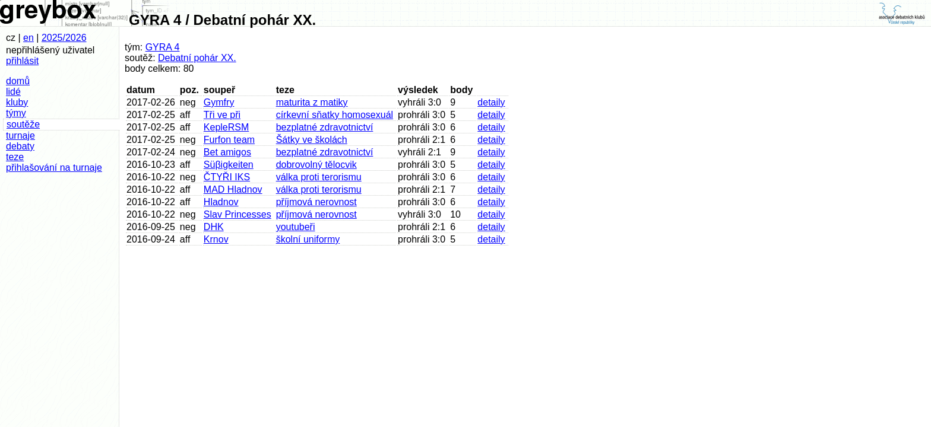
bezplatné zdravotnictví (324, 127)
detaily (491, 102)
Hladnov (221, 202)
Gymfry (219, 102)
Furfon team (229, 140)
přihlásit (22, 61)
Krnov (216, 239)
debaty (20, 146)
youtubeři (295, 227)
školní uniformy (308, 239)
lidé (13, 92)
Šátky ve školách (311, 140)
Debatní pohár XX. (197, 58)
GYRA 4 (162, 47)
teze (15, 157)
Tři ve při (222, 115)
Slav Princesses (237, 214)
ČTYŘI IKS (227, 177)
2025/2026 (64, 38)
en (28, 38)
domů (18, 81)
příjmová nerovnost (316, 202)
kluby (17, 102)
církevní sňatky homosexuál (334, 115)
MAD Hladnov (233, 189)
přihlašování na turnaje (54, 167)
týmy (16, 113)
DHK (214, 227)
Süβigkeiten (229, 165)
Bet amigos (227, 152)
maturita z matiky (312, 102)
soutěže (23, 124)
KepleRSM (226, 127)
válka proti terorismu (319, 177)
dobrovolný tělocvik (316, 165)
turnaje (20, 135)
